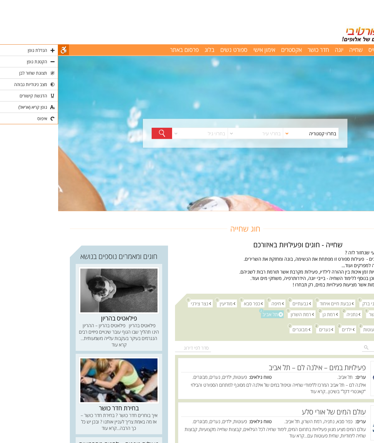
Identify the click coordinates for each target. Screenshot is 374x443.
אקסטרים (233, 50)
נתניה (292, 314)
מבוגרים (240, 329)
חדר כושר (260, 50)
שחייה (297, 50)
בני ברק (310, 303)
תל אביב (211, 314)
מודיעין (166, 303)
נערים (265, 329)
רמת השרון (241, 314)
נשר (313, 314)
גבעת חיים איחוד (276, 303)
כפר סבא (192, 303)
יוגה (281, 50)
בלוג (151, 50)
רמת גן (269, 314)
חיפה (216, 303)
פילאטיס (319, 50)
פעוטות (310, 329)
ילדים (287, 329)
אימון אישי (206, 50)
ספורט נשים (175, 50)
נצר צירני (140, 303)
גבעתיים (240, 303)
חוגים (357, 214)
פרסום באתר (126, 50)
